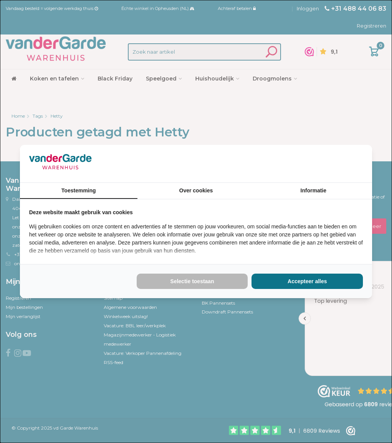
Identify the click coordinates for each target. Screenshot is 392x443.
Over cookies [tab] (196, 190)
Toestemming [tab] (78, 190)
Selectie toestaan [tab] (192, 281)
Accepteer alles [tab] (307, 281)
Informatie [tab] (314, 190)
